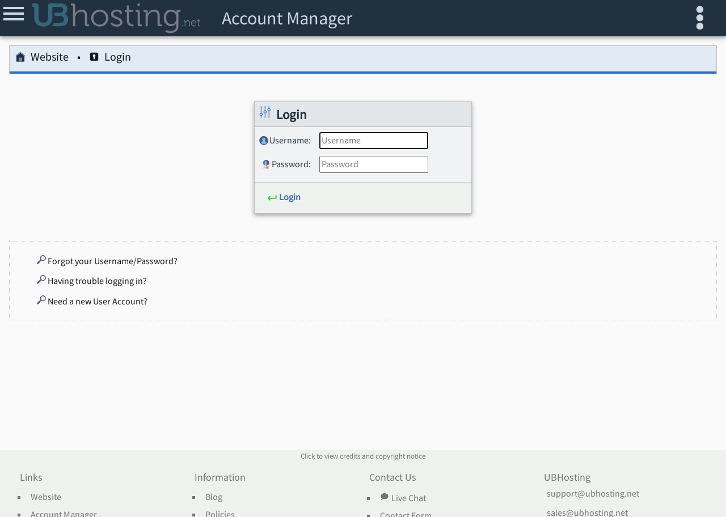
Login (110, 59)
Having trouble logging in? (92, 280)
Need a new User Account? (92, 301)
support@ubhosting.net (593, 494)
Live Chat (402, 497)
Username (289, 140)
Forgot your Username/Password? (107, 260)
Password (290, 163)
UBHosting (567, 478)
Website (42, 59)
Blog (213, 497)
